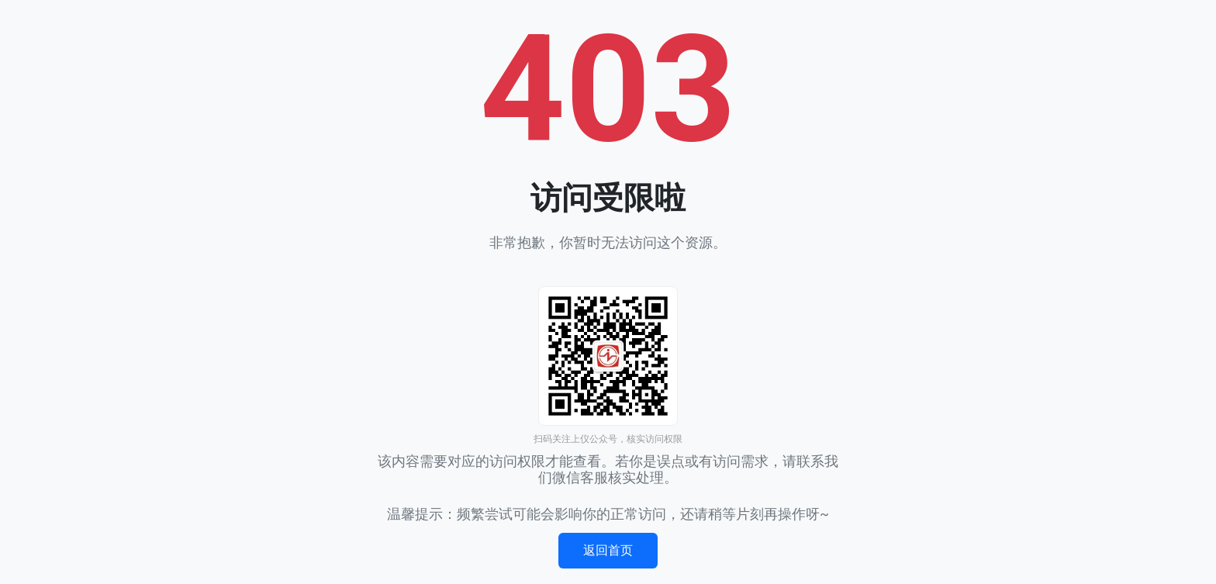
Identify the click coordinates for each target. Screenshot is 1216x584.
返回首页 (608, 550)
